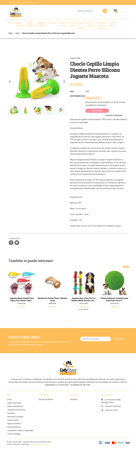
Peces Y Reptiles (112, 24)
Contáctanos (97, 111)
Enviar (118, 339)
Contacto (73, 399)
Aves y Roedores (91, 24)
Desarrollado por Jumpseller (40, 444)
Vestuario (53, 23)
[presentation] (10, 82)
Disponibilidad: (76, 96)
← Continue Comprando (112, 115)
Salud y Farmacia (19, 24)
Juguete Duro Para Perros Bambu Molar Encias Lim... (84, 299)
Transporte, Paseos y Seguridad (102, 25)
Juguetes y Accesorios (41, 24)
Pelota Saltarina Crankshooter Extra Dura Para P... (114, 299)
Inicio (11, 23)
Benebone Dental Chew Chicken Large (52, 299)
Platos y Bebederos (30, 24)
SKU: (72, 91)
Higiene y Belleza (81, 25)
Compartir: (15, 238)
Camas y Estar (73, 24)
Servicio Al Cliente (46, 399)
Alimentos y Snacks (63, 24)
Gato (17, 33)
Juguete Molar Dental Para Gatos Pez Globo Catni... (21, 299)
